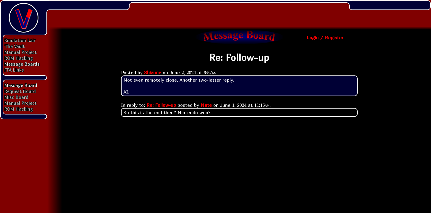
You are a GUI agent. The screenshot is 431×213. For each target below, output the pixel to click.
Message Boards (22, 64)
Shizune (152, 72)
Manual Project (20, 52)
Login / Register (324, 38)
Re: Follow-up (161, 105)
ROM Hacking (18, 58)
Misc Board (16, 97)
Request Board (20, 91)
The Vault (14, 46)
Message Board (20, 85)
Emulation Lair (19, 40)
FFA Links (14, 69)
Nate (206, 105)
